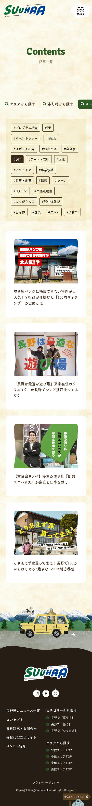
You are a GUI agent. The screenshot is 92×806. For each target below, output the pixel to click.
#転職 (43, 180)
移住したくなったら (74, 796)
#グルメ (53, 211)
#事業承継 (46, 169)
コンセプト (14, 719)
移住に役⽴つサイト (21, 737)
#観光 (52, 138)
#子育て (72, 211)
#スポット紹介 (24, 148)
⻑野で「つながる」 (62, 731)
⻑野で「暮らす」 (60, 718)
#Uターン (20, 190)
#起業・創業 (22, 180)
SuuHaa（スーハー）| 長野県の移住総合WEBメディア (24, 11)
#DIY (17, 159)
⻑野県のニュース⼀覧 (23, 710)
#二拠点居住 (43, 190)
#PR (48, 127)
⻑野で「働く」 (59, 724)
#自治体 (19, 211)
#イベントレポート (27, 138)
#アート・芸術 (38, 159)
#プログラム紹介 (25, 127)
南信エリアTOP (59, 769)
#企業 (36, 211)
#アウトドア (22, 169)
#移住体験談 (51, 201)
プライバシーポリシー (46, 782)
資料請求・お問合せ (21, 728)
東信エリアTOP (59, 763)
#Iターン (60, 180)
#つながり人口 (24, 201)
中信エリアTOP (59, 756)
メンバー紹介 (16, 745)
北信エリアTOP (59, 750)
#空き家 (70, 148)
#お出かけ (49, 148)
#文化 (61, 159)
